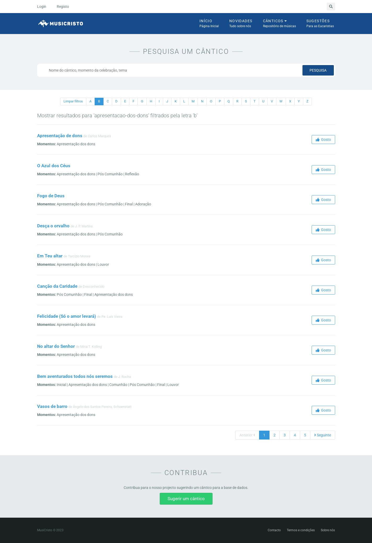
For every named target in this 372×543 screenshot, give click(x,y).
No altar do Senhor (56, 346)
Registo (63, 6)
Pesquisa (318, 70)
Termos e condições (301, 530)
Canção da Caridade (57, 286)
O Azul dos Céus (53, 165)
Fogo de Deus (51, 195)
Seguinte (322, 435)
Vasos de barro (52, 406)
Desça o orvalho (53, 225)
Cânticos (279, 24)
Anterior (247, 435)
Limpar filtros (73, 101)
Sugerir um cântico (186, 498)
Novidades (241, 24)
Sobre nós (328, 530)
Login (41, 6)
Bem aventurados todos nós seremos (75, 376)
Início (209, 24)
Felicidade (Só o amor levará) (66, 316)
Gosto (323, 139)
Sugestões (320, 24)
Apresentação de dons (59, 135)
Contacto (274, 530)
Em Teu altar (49, 255)
